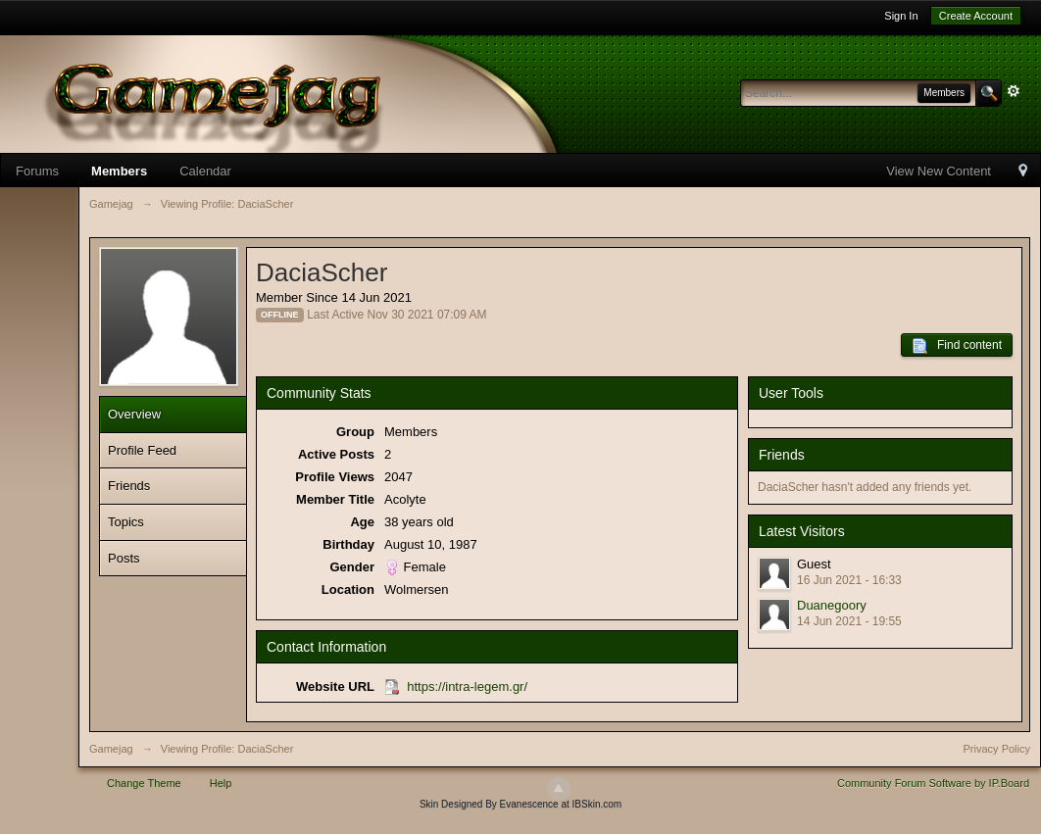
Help (221, 783)
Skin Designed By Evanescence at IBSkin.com (520, 804)
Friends (129, 485)
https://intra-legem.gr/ (467, 686)
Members (119, 171)
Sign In (900, 16)
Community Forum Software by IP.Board (933, 783)
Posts (124, 558)
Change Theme (144, 783)
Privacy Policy (997, 749)
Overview (134, 414)
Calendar (205, 171)
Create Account (976, 16)
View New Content (938, 171)
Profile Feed (142, 450)
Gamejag (111, 749)
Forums (37, 171)
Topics (126, 522)
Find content (957, 346)
